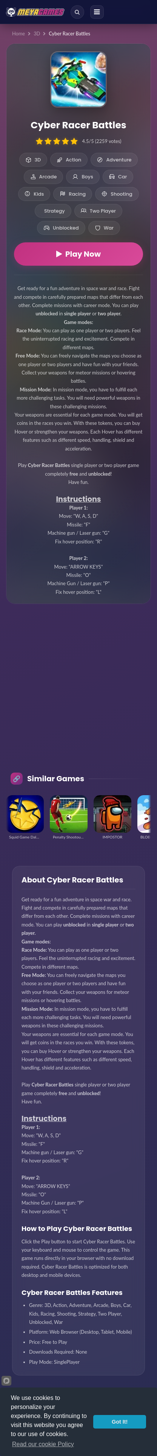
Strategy (54, 211)
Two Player (98, 211)
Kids (34, 194)
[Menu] (97, 12)
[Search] (77, 12)
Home (18, 33)
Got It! (120, 1422)
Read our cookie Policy (43, 1444)
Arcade (43, 176)
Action (69, 160)
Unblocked (61, 228)
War (104, 228)
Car (118, 176)
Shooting (117, 194)
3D (37, 33)
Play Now (78, 254)
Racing (73, 194)
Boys (82, 176)
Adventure (114, 160)
